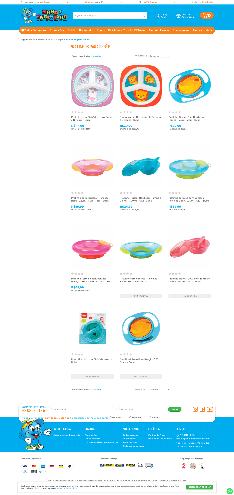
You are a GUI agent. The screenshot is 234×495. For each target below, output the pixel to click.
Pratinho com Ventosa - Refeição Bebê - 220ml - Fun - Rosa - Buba (90, 199)
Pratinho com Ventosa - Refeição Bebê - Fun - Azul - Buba (138, 280)
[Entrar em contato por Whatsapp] (229, 491)
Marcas (197, 30)
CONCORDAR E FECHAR (199, 487)
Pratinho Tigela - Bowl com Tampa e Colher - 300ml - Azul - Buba (140, 199)
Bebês (71, 30)
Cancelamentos (92, 438)
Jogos (101, 30)
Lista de (187, 15)
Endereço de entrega (133, 446)
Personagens (181, 30)
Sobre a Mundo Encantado (66, 435)
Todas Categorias (35, 30)
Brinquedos (86, 30)
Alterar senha (129, 438)
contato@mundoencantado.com (192, 438)
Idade (209, 30)
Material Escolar (159, 30)
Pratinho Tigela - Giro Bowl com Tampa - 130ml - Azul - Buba (186, 118)
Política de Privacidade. (66, 488)
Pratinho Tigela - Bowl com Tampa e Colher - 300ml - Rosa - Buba (189, 280)
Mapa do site (180, 480)
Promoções (57, 30)
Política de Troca (156, 435)
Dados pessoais (130, 435)
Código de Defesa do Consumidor (101, 442)
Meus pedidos (130, 442)
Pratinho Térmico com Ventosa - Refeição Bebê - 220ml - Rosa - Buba (92, 280)
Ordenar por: (141, 56)
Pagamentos (91, 435)
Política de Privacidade (160, 438)
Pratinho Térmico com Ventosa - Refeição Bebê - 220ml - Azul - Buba (188, 199)
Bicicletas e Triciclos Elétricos (126, 30)
